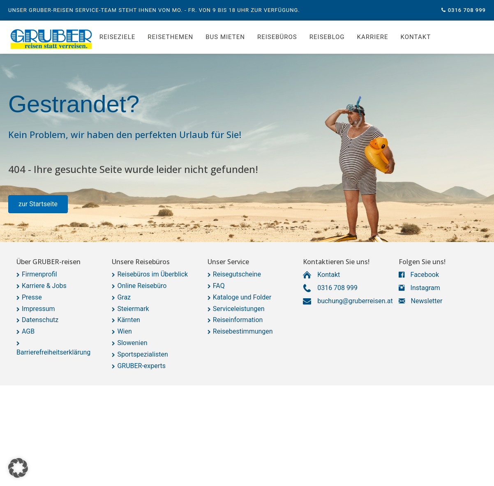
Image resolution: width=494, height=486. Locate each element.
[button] (38, 204)
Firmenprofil (39, 274)
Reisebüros (277, 37)
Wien (124, 331)
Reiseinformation (238, 320)
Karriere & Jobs (44, 286)
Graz (124, 297)
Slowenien (132, 343)
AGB (28, 331)
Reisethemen (170, 37)
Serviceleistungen (239, 309)
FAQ (219, 286)
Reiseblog (327, 37)
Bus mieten (225, 37)
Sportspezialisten (142, 354)
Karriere (372, 37)
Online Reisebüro (141, 286)
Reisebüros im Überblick (152, 274)
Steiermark (133, 309)
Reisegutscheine (237, 274)
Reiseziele (117, 37)
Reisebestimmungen (243, 331)
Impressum (38, 309)
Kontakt (416, 37)
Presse (32, 297)
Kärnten (128, 320)
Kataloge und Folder (242, 297)
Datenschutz (40, 320)
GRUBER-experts (141, 366)
